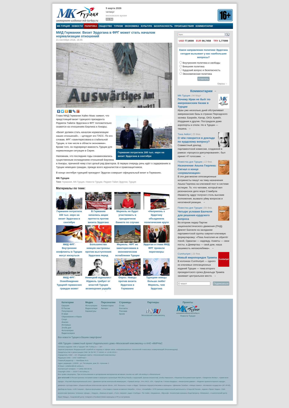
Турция (132, 182)
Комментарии (204, 26)
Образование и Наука (72, 316)
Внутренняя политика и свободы (201, 62)
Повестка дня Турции (190, 161)
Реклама (123, 311)
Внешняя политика (193, 66)
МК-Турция (63, 26)
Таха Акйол (184, 134)
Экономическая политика (197, 73)
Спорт (64, 319)
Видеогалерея (68, 333)
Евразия (65, 305)
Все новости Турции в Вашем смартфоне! (80, 337)
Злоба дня (66, 328)
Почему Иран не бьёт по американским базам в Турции (194, 103)
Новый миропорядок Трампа (197, 257)
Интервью (66, 325)
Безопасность (163, 26)
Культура (146, 26)
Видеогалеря (91, 308)
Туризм (118, 26)
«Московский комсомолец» (129, 343)
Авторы (104, 308)
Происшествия (184, 26)
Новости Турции (94, 182)
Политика (91, 26)
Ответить (203, 78)
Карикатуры (90, 311)
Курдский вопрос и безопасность (201, 70)
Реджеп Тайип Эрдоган (116, 182)
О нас (122, 305)
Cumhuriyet (184, 253)
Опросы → (222, 84)
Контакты (123, 308)
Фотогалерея (68, 330)
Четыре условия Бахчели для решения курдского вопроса (195, 215)
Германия (67, 182)
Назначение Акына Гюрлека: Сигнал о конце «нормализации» (197, 169)
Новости (77, 26)
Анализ (65, 322)
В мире (65, 314)
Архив (122, 314)
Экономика (132, 26)
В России (66, 308)
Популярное (67, 311)
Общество (105, 26)
